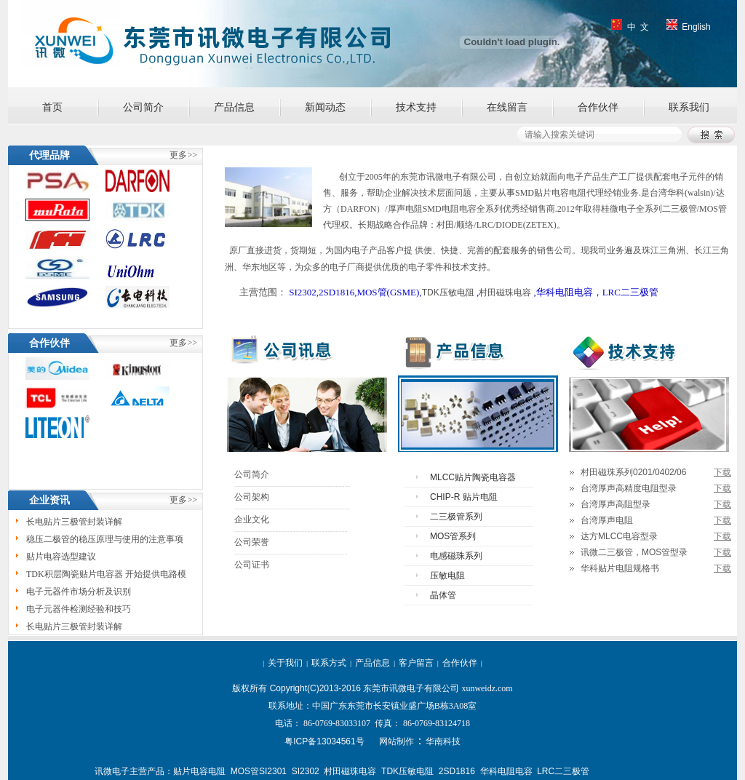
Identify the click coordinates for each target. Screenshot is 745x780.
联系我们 (689, 107)
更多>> (183, 500)
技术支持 (416, 107)
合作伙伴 (598, 107)
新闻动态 (325, 107)
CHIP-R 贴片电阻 (464, 497)
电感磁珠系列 (456, 556)
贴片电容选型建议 (61, 558)
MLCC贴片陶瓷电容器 (473, 477)
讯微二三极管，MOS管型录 (634, 552)
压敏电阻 (447, 575)
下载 (722, 472)
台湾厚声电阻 (607, 520)
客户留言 (416, 663)
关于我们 (285, 663)
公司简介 (143, 107)
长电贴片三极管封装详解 (74, 523)
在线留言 (507, 107)
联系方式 (328, 663)
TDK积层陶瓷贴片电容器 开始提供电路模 (106, 575)
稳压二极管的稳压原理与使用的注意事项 (104, 541)
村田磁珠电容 (505, 292)
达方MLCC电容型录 (619, 536)
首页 (52, 107)
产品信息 (234, 107)
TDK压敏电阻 (448, 292)
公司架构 (251, 497)
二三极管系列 (456, 517)
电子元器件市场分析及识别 (78, 593)
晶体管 (443, 595)
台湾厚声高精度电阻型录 (629, 488)
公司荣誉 (251, 542)
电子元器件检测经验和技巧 (78, 610)
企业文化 (251, 519)
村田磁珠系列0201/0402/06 (633, 472)
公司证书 (251, 565)
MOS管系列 (453, 536)
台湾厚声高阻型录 (615, 504)
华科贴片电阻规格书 (620, 568)
